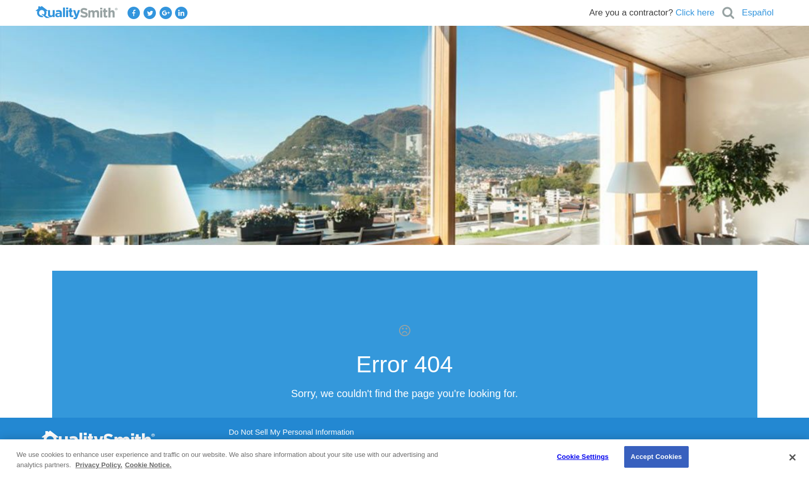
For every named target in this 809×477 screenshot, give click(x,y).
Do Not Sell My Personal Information (291, 432)
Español (757, 13)
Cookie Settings (583, 456)
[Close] (792, 457)
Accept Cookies (656, 456)
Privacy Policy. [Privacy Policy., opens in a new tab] (98, 465)
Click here (695, 13)
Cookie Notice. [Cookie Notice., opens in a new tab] (148, 465)
